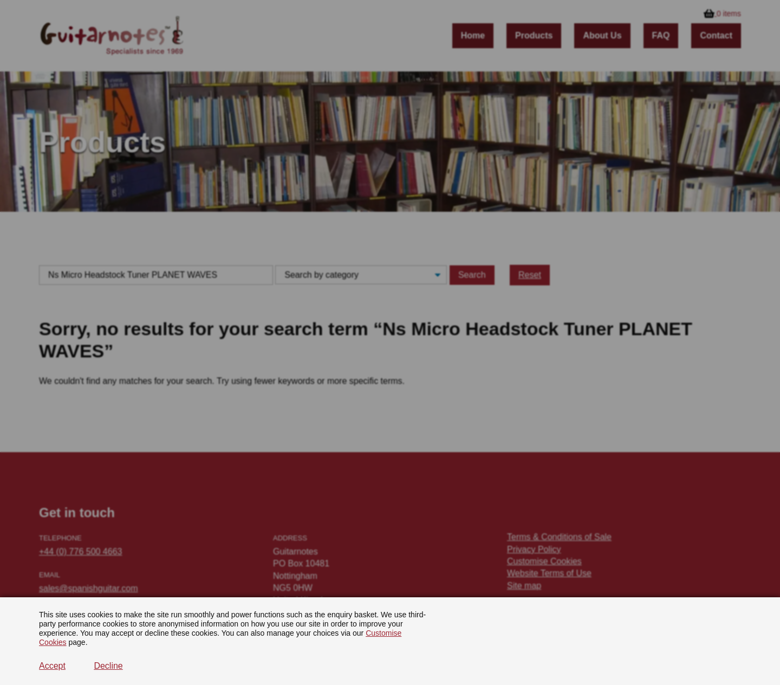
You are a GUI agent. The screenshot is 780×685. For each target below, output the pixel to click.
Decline (108, 665)
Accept (52, 665)
